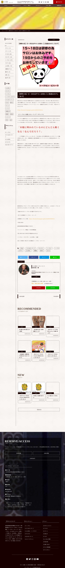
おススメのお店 (8, 43)
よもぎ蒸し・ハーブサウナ (31, 531)
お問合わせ (59, 5)
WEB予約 (59, 2)
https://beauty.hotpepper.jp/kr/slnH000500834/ (30, 110)
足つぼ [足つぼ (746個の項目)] (7, 102)
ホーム (6, 5)
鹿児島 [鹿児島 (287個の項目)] (11, 114)
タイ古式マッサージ (9, 135)
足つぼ (48, 250)
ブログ (6, 63)
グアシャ (7, 48)
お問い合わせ (46, 544)
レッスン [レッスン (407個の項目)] (7, 108)
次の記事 (55, 296)
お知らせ (45, 533)
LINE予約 (52, 287)
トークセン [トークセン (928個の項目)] (8, 93)
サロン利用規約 (46, 547)
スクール (38, 5)
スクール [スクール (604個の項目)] (7, 105)
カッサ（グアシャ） (29, 539)
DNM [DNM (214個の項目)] (7, 120)
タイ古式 (7, 54)
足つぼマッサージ (9, 144)
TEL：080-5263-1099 (37, 283)
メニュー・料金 (27, 5)
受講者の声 (7, 69)
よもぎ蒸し (7, 66)
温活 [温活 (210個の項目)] (11, 120)
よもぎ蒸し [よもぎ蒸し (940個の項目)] (8, 88)
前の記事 (21, 296)
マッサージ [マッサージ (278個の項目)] (8, 117)
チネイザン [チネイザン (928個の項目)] (8, 91)
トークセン (7, 60)
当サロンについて (16, 5)
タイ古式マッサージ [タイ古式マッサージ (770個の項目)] (9, 99)
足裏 (6, 74)
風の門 (6, 77)
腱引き (6, 71)
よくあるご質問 (46, 539)
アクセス (45, 528)
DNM (22, 248)
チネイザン (7, 57)
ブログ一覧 (48, 5)
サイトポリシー (46, 549)
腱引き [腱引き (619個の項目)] (11, 102)
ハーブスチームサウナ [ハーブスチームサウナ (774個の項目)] (10, 96)
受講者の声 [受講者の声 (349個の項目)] (8, 111)
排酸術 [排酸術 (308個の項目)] (7, 114)
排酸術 (35, 250)
